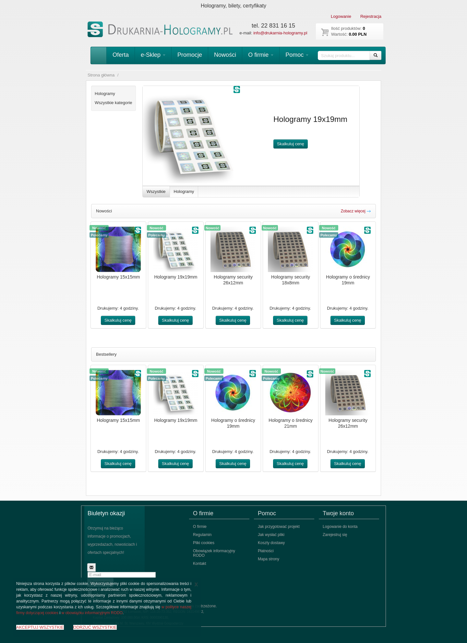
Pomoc (296, 55)
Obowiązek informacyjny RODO (214, 553)
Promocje (189, 55)
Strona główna (101, 75)
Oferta (121, 55)
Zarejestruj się (335, 534)
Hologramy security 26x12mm (233, 279)
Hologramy (184, 191)
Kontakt (199, 563)
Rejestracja (370, 16)
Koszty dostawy (271, 543)
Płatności (266, 551)
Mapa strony (268, 559)
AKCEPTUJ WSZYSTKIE (40, 627)
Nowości (225, 55)
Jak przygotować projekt (279, 526)
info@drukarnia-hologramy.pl (280, 32)
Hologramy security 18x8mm (290, 279)
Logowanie (341, 16)
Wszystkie (156, 191)
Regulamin (202, 534)
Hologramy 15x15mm (118, 277)
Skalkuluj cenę (290, 143)
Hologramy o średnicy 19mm (348, 279)
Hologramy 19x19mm (175, 277)
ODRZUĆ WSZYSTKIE (95, 627)
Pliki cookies (203, 543)
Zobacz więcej (356, 211)
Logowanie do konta (340, 526)
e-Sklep (153, 55)
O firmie (260, 55)
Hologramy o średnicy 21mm (290, 423)
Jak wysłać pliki (271, 534)
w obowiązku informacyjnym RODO (92, 613)
